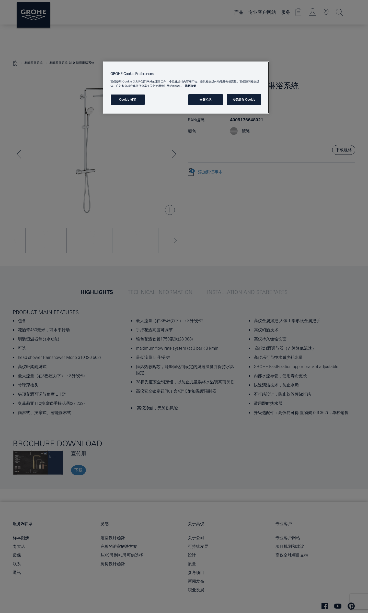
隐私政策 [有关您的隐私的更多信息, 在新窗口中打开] (190, 85)
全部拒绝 (205, 99)
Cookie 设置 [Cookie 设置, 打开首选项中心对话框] (127, 99)
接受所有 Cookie (243, 99)
